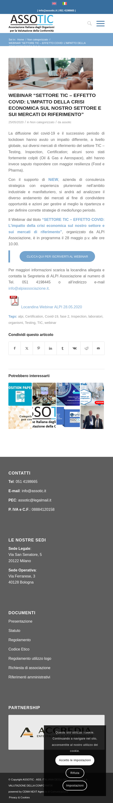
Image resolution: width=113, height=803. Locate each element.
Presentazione (20, 621)
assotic (66, 122)
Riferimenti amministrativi (29, 677)
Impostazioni (75, 785)
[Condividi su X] (26, 348)
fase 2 (64, 316)
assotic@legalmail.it (34, 500)
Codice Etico (18, 649)
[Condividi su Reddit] (86, 348)
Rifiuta (75, 773)
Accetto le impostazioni (75, 760)
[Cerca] (87, 23)
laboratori (95, 316)
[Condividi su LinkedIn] (50, 348)
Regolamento (19, 640)
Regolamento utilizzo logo (29, 658)
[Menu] (98, 23)
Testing (30, 323)
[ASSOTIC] (46, 23)
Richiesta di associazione (29, 668)
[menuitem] (87, 23)
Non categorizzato (42, 122)
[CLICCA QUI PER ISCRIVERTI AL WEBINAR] (57, 256)
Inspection (79, 316)
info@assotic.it (34, 491)
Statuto (14, 631)
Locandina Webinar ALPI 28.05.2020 (51, 307)
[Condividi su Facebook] (15, 348)
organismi (15, 323)
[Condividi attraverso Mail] (98, 348)
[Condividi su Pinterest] (39, 348)
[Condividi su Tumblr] (62, 348)
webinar (50, 323)
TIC (40, 323)
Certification (34, 316)
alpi (20, 316)
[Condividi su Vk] (74, 348)
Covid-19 (51, 316)
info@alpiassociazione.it (28, 288)
